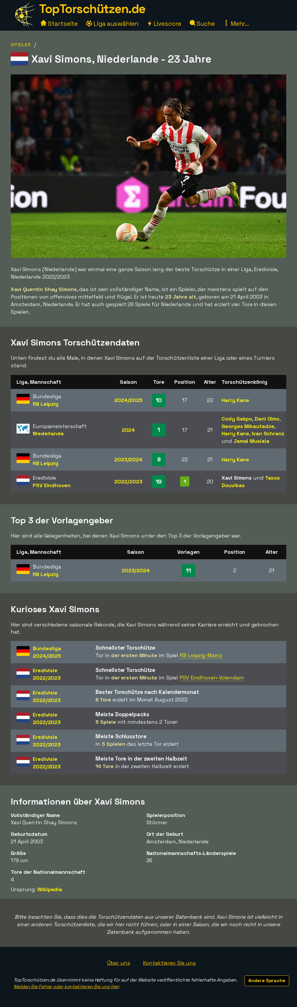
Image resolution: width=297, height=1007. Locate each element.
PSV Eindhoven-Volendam (212, 677)
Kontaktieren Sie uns (169, 963)
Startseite (59, 24)
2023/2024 (128, 459)
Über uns (118, 963)
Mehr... (236, 24)
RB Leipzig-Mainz (201, 655)
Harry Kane (235, 400)
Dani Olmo (267, 418)
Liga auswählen (112, 24)
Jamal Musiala (251, 441)
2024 (128, 430)
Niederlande (48, 433)
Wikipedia (49, 889)
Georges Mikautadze (248, 426)
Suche (202, 24)
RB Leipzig (46, 404)
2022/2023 (128, 481)
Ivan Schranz (268, 433)
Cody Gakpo (237, 418)
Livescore (164, 24)
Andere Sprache (266, 980)
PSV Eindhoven (51, 485)
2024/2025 (128, 400)
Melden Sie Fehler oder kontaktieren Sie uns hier (66, 987)
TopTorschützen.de (92, 9)
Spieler (21, 45)
